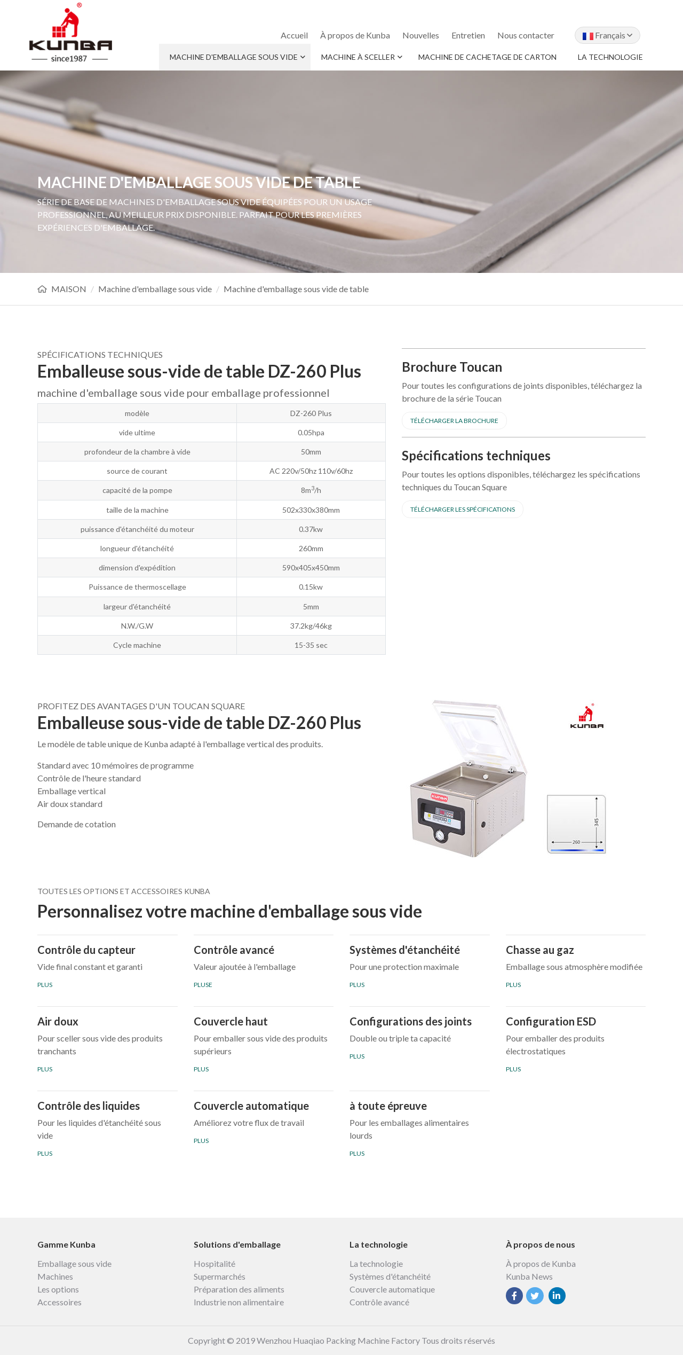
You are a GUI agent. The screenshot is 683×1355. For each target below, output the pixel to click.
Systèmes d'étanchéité (390, 1276)
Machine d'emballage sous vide (234, 56)
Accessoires (59, 1302)
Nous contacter (525, 35)
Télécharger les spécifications (462, 509)
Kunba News (529, 1276)
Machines (55, 1276)
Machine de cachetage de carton (487, 56)
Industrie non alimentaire (239, 1302)
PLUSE (203, 985)
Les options (58, 1289)
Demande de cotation (76, 824)
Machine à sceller (358, 56)
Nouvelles (420, 35)
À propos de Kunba (355, 35)
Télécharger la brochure (454, 421)
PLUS (44, 985)
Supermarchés (219, 1276)
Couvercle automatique (392, 1289)
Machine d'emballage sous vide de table (296, 289)
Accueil (294, 35)
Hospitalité (214, 1263)
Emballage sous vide (74, 1263)
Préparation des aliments (239, 1289)
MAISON (68, 289)
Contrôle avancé (379, 1302)
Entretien (468, 35)
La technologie (610, 56)
